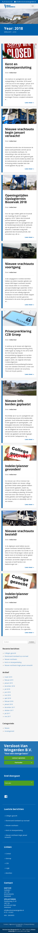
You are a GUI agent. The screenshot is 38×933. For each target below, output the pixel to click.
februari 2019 (9, 680)
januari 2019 (9, 683)
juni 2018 (8, 692)
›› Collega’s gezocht (11, 816)
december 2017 (10, 707)
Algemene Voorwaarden (16, 924)
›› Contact (8, 854)
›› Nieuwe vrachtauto (11, 825)
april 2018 (8, 698)
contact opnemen (18, 758)
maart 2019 (9, 677)
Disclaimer (19, 926)
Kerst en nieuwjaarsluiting (13, 662)
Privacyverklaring (29, 924)
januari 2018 (9, 704)
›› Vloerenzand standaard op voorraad (17, 821)
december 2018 (10, 686)
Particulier (18, 762)
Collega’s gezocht (11, 653)
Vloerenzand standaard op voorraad (17, 656)
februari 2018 (9, 701)
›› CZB (7, 863)
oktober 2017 (9, 710)
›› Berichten (8, 873)
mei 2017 (8, 716)
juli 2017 (8, 713)
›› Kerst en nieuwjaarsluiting (14, 830)
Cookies (6, 924)
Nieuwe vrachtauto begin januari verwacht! (19, 665)
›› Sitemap (8, 858)
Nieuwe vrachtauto (11, 659)
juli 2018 (8, 689)
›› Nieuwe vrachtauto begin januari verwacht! (16, 836)
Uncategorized (10, 731)
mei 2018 (8, 695)
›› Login (7, 868)
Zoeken (31, 642)
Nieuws (7, 728)
